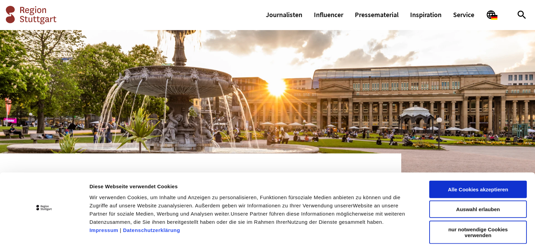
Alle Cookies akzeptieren (478, 170)
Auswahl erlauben (478, 190)
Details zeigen (363, 232)
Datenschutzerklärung (151, 210)
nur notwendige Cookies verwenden (478, 212)
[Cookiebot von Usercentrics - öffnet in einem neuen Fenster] (44, 233)
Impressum (103, 210)
